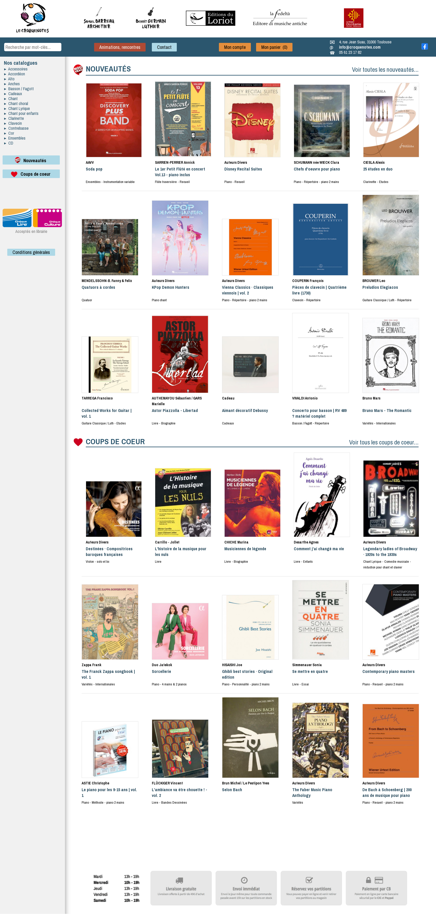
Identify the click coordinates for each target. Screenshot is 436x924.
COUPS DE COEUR (115, 441)
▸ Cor (9, 133)
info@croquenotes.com (360, 47)
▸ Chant (11, 98)
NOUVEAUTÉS (108, 68)
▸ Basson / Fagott (19, 88)
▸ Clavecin (13, 123)
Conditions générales (31, 252)
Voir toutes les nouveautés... (385, 69)
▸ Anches (12, 84)
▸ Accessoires (16, 69)
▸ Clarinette (14, 118)
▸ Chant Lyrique (17, 108)
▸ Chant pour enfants (21, 113)
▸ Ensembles (14, 138)
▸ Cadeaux (13, 93)
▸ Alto (9, 79)
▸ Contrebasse (16, 128)
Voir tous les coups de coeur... (384, 442)
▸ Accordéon (14, 74)
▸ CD (8, 143)
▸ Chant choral (16, 103)
